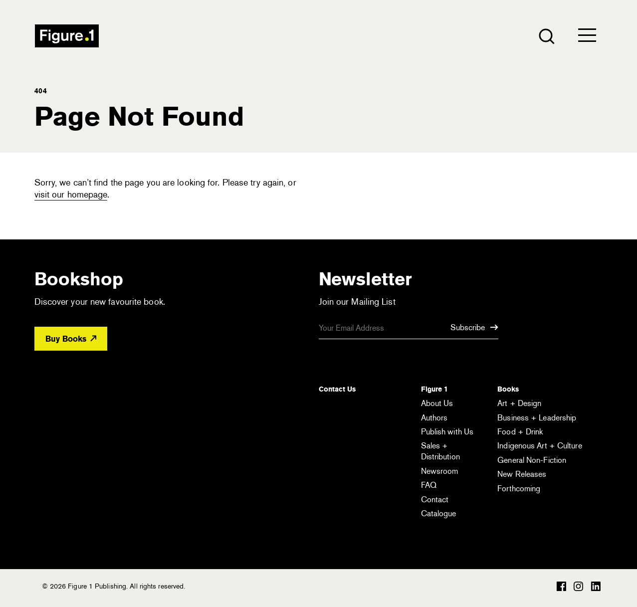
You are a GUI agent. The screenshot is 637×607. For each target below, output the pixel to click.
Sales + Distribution (440, 451)
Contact (435, 499)
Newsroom (439, 471)
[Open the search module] (546, 35)
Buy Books (70, 339)
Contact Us (337, 389)
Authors (434, 417)
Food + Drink (520, 431)
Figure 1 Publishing (67, 35)
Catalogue (438, 513)
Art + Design (519, 403)
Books (508, 389)
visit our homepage (71, 195)
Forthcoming (518, 488)
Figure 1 (434, 389)
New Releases (521, 474)
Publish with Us (447, 431)
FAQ (428, 485)
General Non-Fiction (531, 460)
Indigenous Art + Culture (539, 445)
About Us (437, 403)
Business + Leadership (536, 417)
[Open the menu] (587, 37)
